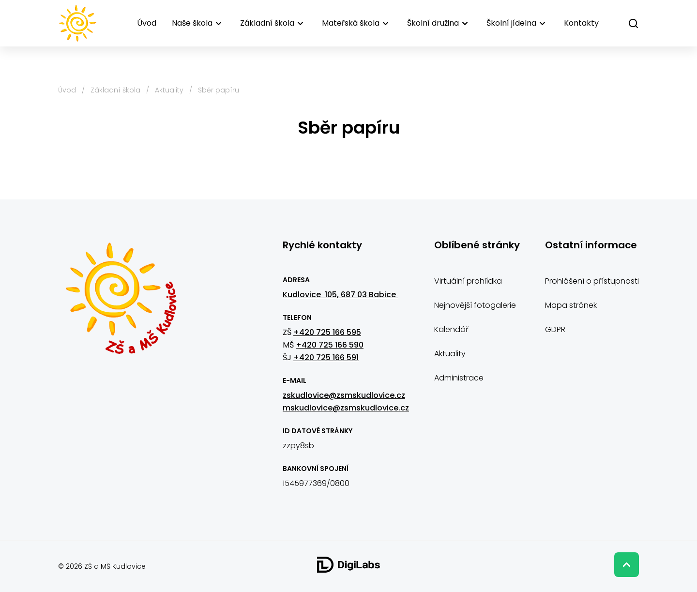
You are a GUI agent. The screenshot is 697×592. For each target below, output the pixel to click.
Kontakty (581, 23)
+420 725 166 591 (326, 357)
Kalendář (451, 329)
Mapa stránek (571, 305)
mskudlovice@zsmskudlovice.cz (346, 407)
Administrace (459, 377)
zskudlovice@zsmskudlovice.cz (344, 395)
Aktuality (169, 90)
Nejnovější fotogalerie (475, 305)
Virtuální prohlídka (468, 281)
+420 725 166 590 (330, 344)
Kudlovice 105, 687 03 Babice (340, 294)
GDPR (555, 329)
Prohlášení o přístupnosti (592, 281)
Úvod (146, 23)
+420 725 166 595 (327, 332)
